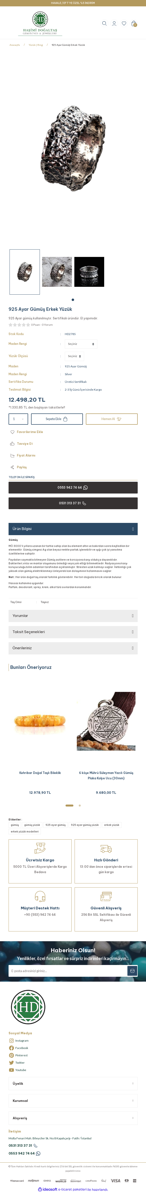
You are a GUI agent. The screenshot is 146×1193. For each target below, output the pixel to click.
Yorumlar (20, 615)
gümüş (15, 825)
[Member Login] (114, 23)
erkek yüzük (111, 825)
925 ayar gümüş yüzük (85, 825)
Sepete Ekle (57, 419)
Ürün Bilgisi (22, 528)
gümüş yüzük (32, 825)
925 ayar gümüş (55, 825)
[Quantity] (18, 419)
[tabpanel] (25, 272)
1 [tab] (73, 300)
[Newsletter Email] (73, 971)
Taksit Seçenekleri (28, 631)
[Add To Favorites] (73, 432)
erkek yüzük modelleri (25, 831)
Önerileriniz (22, 648)
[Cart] (134, 23)
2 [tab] (80, 806)
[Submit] (132, 971)
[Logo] (40, 23)
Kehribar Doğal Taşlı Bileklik (40, 773)
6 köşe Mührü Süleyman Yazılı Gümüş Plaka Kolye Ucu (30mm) (106, 775)
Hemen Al (111, 419)
